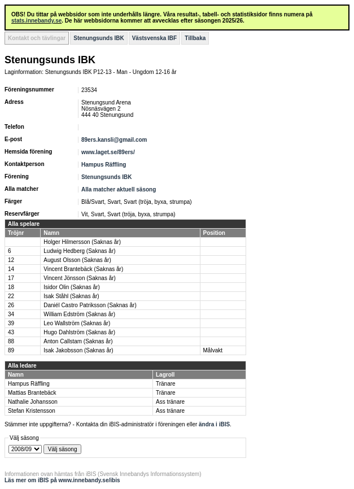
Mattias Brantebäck (32, 393)
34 (11, 314)
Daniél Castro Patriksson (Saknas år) (90, 305)
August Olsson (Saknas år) (77, 260)
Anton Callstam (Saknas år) (77, 341)
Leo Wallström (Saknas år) (76, 323)
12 (11, 260)
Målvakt (212, 350)
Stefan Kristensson (31, 411)
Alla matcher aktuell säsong (118, 189)
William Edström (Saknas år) (79, 314)
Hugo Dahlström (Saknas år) (79, 332)
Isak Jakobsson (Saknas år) (78, 350)
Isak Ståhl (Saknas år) (71, 296)
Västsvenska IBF (154, 38)
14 (11, 269)
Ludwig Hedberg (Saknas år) (79, 251)
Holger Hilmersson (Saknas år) (82, 242)
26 (11, 305)
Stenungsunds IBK (98, 38)
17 (11, 278)
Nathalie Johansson (33, 402)
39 (11, 323)
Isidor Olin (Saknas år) (71, 287)
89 (11, 350)
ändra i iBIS (214, 424)
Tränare (166, 384)
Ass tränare (170, 402)
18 (11, 287)
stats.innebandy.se (36, 21)
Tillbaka (195, 38)
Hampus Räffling (103, 164)
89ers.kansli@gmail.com (114, 140)
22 (11, 296)
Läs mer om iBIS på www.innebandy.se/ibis (62, 480)
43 (11, 332)
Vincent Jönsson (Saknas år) (79, 278)
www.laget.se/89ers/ (108, 152)
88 (11, 341)
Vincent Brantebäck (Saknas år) (83, 269)
